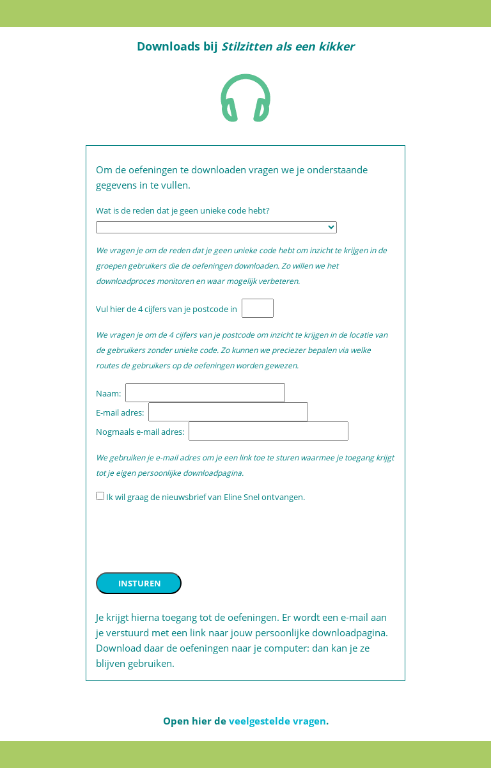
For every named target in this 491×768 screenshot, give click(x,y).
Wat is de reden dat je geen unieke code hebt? (184, 210)
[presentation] (193, 538)
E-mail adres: (121, 412)
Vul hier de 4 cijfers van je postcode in (167, 309)
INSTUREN (139, 583)
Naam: (109, 393)
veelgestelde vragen (277, 720)
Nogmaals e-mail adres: (141, 431)
